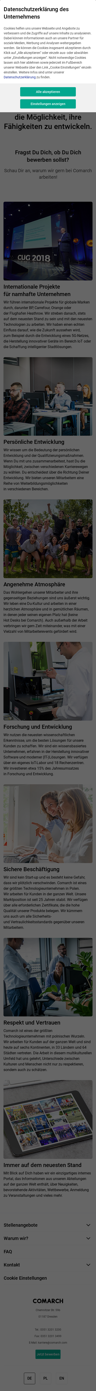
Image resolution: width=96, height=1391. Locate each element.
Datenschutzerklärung (20, 77)
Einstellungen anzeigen (48, 104)
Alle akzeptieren (48, 92)
